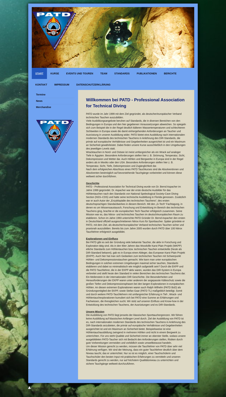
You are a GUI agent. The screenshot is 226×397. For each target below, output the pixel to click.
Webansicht (191, 391)
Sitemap (55, 388)
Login (194, 388)
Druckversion (38, 388)
